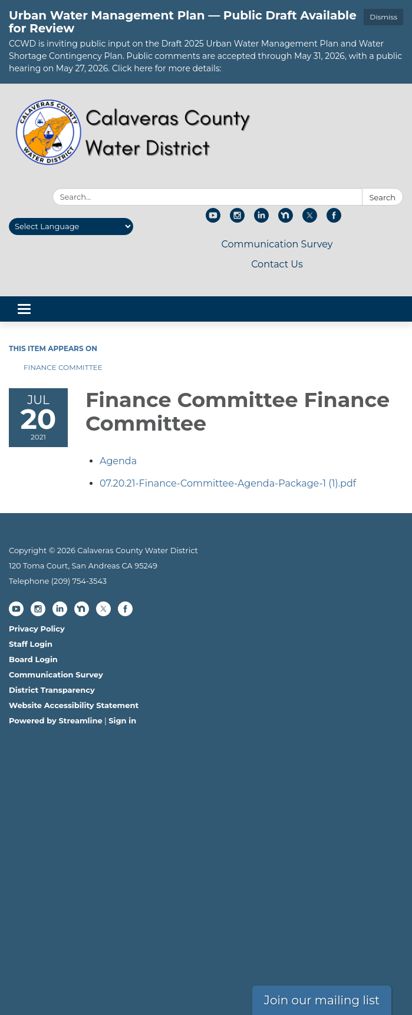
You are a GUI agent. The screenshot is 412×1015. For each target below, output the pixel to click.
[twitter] (309, 219)
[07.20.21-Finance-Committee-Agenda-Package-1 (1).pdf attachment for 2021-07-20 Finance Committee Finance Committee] (228, 483)
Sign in (122, 720)
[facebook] (334, 219)
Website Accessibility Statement (74, 705)
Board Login (33, 659)
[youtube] (213, 219)
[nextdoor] (285, 219)
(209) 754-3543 (79, 581)
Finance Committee (63, 367)
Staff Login (30, 644)
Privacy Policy (37, 628)
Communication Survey (276, 244)
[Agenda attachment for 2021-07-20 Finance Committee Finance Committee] (118, 461)
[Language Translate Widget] (71, 226)
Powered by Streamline (56, 720)
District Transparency (52, 690)
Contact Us (277, 264)
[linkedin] (261, 219)
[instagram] (237, 219)
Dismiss (383, 16)
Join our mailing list (322, 1000)
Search (382, 197)
